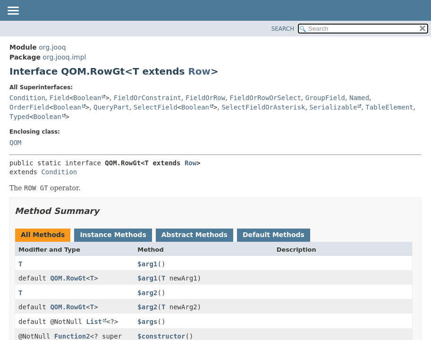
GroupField (325, 98)
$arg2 (147, 293)
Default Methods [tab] (273, 234)
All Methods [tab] (43, 234)
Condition (27, 98)
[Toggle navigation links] (13, 11)
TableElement (389, 107)
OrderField (29, 107)
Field (59, 98)
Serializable (333, 107)
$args (147, 321)
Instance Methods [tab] (113, 234)
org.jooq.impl (64, 57)
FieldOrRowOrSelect (265, 98)
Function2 (72, 336)
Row (199, 71)
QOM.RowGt (68, 278)
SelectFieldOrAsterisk (263, 107)
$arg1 (147, 264)
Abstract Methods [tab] (194, 234)
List (94, 321)
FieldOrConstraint (147, 98)
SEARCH (283, 29)
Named (359, 98)
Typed (19, 116)
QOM (15, 142)
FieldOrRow (205, 98)
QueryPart (111, 107)
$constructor (161, 336)
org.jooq (52, 47)
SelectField (155, 107)
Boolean (87, 98)
